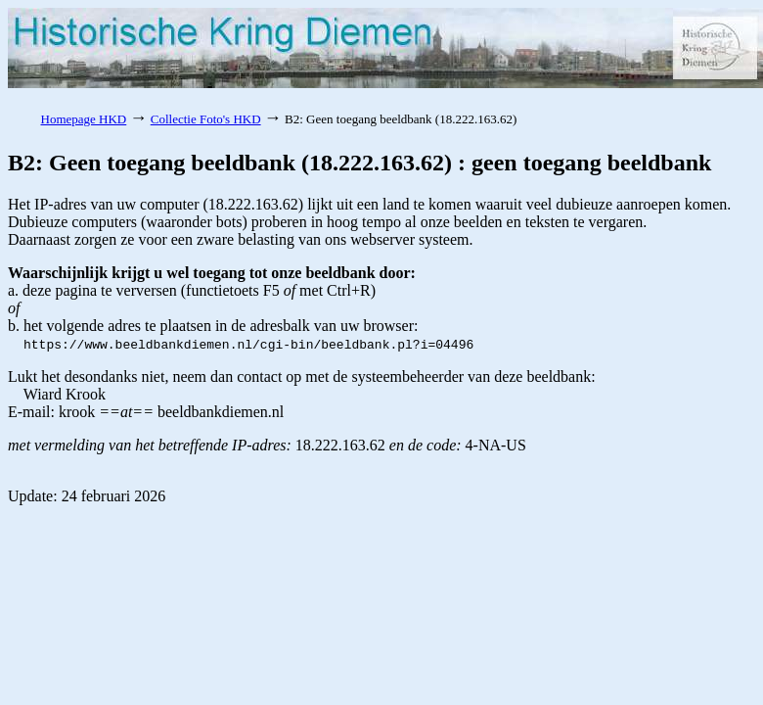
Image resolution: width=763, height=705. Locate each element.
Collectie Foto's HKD (206, 119)
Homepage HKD (84, 119)
